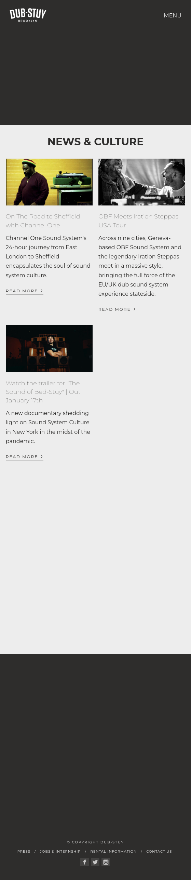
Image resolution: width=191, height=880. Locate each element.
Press (23, 851)
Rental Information (113, 851)
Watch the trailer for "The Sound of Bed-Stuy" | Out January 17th (43, 391)
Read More (24, 290)
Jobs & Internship (60, 851)
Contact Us (159, 851)
